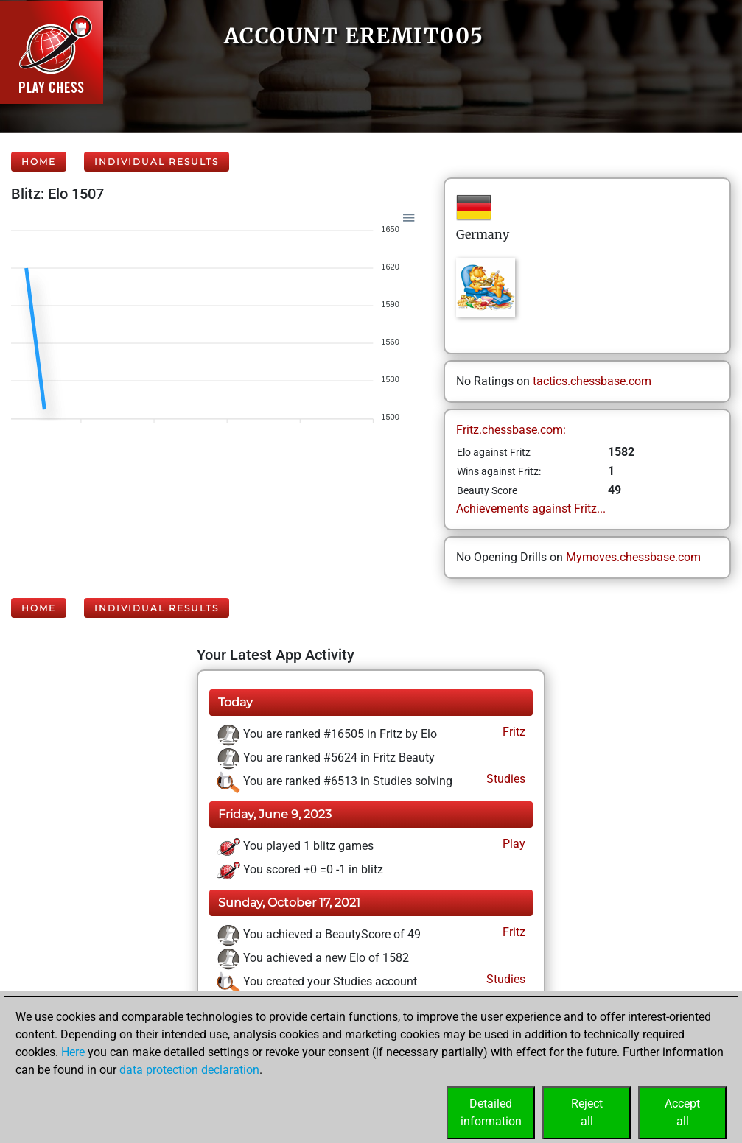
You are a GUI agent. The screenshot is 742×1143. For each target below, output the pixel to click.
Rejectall (587, 1112)
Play (512, 844)
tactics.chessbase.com (592, 381)
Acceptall (682, 1112)
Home (38, 161)
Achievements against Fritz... (531, 509)
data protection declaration (189, 1070)
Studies (504, 779)
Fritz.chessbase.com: (511, 430)
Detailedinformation (491, 1112)
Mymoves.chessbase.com (633, 557)
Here (73, 1052)
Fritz (512, 732)
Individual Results (156, 161)
